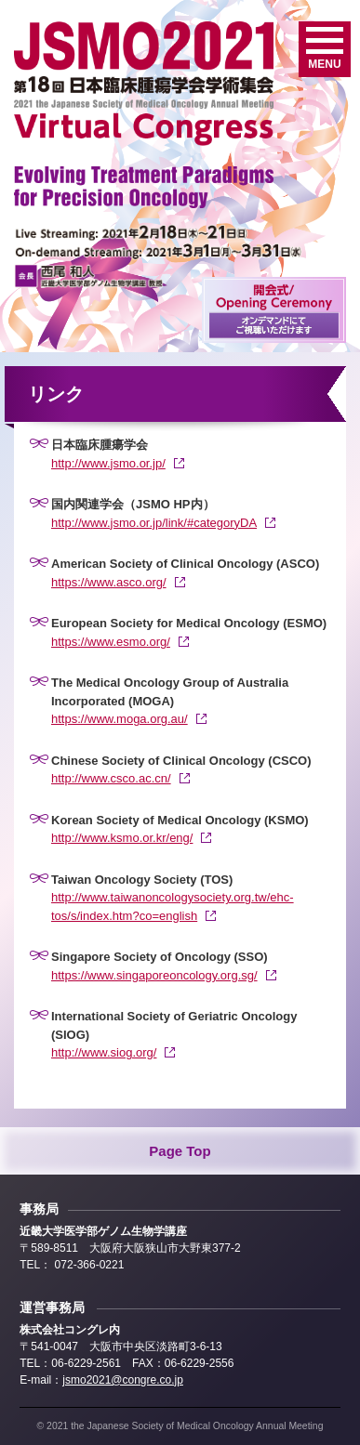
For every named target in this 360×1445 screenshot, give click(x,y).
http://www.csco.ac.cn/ (111, 778)
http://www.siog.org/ (103, 1052)
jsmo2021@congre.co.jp (122, 1379)
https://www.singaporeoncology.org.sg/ (154, 975)
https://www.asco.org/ (109, 582)
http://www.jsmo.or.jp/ (108, 463)
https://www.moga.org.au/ (119, 719)
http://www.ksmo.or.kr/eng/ (122, 838)
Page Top (179, 1151)
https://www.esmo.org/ (110, 642)
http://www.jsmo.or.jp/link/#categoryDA (154, 523)
